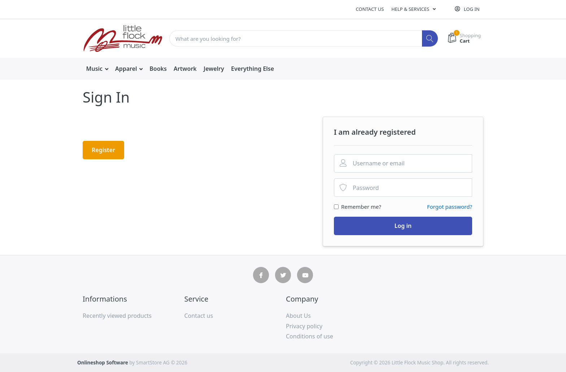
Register (103, 150)
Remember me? (361, 206)
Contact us (370, 9)
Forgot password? (449, 206)
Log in (403, 226)
